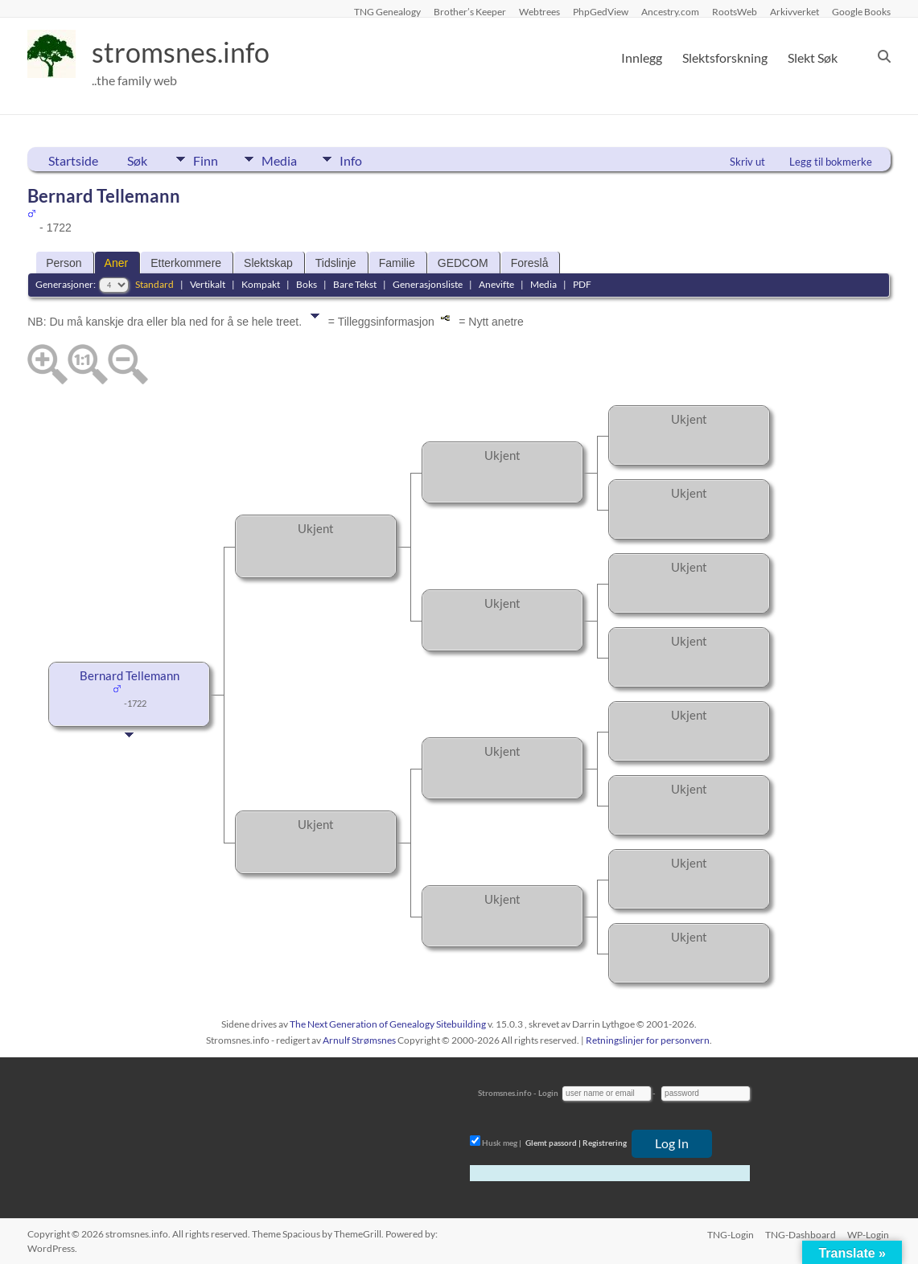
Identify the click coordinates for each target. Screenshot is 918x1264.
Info (361, 159)
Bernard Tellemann (129, 676)
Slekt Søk (813, 57)
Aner (117, 262)
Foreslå (530, 262)
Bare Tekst (355, 284)
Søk (137, 160)
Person (63, 262)
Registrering (604, 1142)
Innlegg (641, 57)
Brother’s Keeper (470, 11)
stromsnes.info (186, 52)
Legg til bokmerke (830, 161)
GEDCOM (463, 262)
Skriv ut (747, 161)
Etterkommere (185, 262)
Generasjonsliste (428, 284)
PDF (582, 284)
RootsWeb (734, 11)
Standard (154, 284)
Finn (205, 159)
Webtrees (539, 11)
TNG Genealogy (387, 11)
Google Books (861, 11)
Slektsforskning (725, 57)
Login (548, 1093)
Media (284, 159)
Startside (73, 160)
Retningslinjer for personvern (648, 1040)
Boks (306, 284)
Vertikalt (207, 284)
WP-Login (870, 1234)
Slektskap (268, 262)
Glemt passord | (553, 1142)
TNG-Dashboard (800, 1234)
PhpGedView (600, 11)
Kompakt (260, 284)
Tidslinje (335, 262)
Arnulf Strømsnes (359, 1040)
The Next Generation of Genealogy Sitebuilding (388, 1024)
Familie (397, 262)
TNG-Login (729, 1234)
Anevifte (496, 284)
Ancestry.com (670, 11)
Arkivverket (794, 11)
